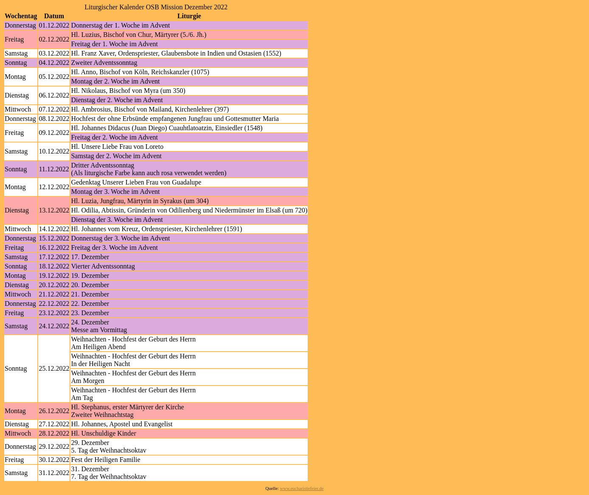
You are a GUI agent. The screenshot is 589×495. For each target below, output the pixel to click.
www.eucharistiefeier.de (302, 488)
